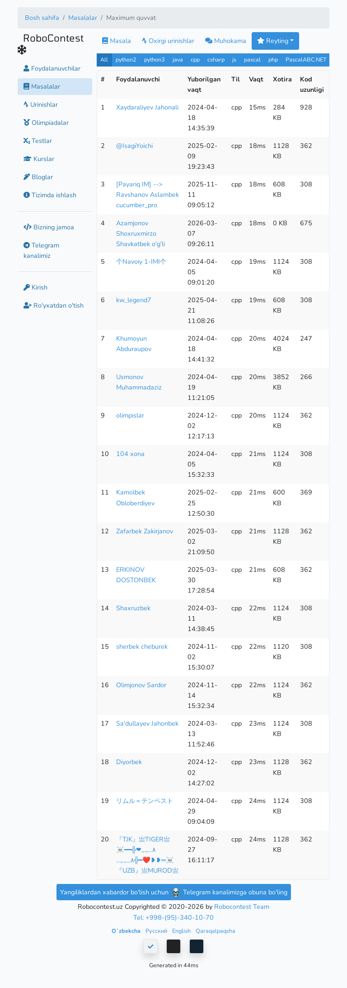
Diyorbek (129, 761)
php (273, 59)
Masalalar (82, 17)
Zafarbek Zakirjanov (144, 531)
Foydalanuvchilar (51, 68)
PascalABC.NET (306, 59)
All (104, 59)
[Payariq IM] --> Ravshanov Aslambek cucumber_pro (147, 194)
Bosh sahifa (42, 17)
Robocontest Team (241, 906)
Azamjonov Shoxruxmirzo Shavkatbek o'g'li (140, 233)
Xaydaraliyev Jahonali (147, 107)
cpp (195, 59)
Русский (157, 931)
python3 (154, 59)
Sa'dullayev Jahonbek (147, 723)
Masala (116, 40)
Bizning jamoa (48, 227)
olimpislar (130, 415)
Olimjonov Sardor (141, 684)
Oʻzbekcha (127, 931)
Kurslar (38, 158)
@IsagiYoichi (134, 145)
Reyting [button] (272, 40)
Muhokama (225, 40)
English (182, 931)
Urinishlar (40, 104)
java (178, 59)
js (235, 59)
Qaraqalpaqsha (215, 931)
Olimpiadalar (46, 122)
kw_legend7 (133, 299)
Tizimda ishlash (49, 195)
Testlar (37, 140)
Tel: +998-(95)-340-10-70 (173, 917)
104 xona (130, 453)
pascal (252, 59)
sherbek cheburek (142, 646)
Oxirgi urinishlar (168, 40)
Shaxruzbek (133, 608)
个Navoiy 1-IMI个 (141, 261)
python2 (126, 59)
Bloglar (38, 176)
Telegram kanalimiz (41, 250)
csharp (216, 59)
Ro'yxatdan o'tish (53, 305)
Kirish (35, 287)
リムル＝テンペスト (144, 800)
